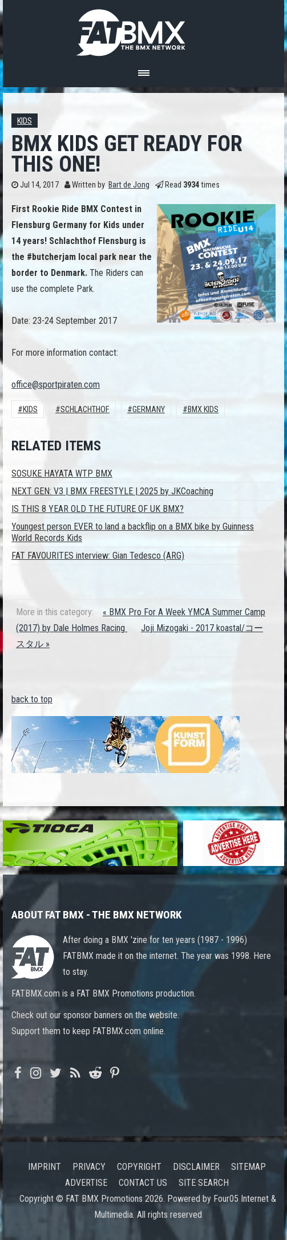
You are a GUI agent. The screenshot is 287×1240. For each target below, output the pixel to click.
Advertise (86, 1182)
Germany (148, 409)
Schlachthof (85, 409)
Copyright (139, 1166)
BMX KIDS (203, 409)
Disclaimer (196, 1166)
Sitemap (248, 1166)
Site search (204, 1182)
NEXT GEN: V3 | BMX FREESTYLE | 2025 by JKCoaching (112, 491)
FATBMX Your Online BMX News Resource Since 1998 (143, 29)
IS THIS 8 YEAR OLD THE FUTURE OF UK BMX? (97, 508)
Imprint (44, 1166)
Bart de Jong (128, 185)
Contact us (143, 1182)
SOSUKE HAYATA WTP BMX (61, 473)
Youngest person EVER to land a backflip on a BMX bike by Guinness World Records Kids (132, 532)
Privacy (89, 1166)
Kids (24, 121)
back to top (31, 699)
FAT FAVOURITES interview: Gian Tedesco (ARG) (97, 555)
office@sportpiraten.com (55, 384)
